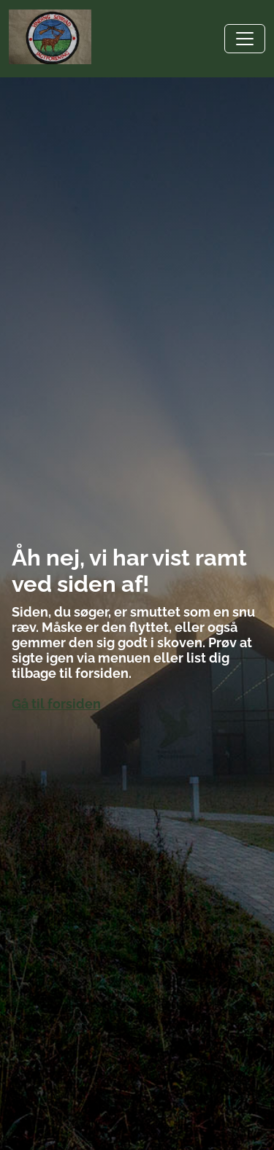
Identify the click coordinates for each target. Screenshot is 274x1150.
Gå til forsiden (56, 703)
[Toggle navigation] (244, 38)
